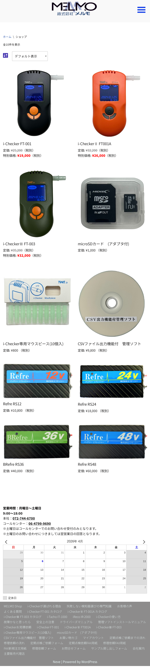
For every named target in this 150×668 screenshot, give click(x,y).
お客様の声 (124, 607)
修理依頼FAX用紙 (114, 645)
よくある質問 (13, 613)
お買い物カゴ (68, 639)
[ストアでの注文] (30, 56)
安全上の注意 (45, 623)
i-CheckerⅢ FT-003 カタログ (22, 618)
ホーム (7, 37)
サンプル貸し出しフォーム (109, 650)
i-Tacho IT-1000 (57, 618)
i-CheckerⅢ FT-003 (108, 629)
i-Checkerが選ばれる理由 (44, 607)
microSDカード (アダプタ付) (77, 634)
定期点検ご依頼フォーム (46, 645)
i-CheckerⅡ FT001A (78, 629)
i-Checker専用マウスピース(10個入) (27, 634)
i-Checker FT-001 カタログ (44, 613)
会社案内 (139, 650)
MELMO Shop (13, 607)
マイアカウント (93, 639)
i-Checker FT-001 (48, 629)
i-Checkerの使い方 (108, 618)
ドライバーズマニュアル (76, 623)
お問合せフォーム (74, 650)
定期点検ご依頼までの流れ (127, 639)
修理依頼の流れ (14, 645)
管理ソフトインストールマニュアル (122, 623)
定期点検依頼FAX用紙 (83, 645)
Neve (56, 663)
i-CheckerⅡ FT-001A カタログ (87, 613)
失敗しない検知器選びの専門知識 (89, 607)
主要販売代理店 (14, 655)
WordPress (89, 663)
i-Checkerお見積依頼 (17, 629)
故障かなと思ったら (17, 623)
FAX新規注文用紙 (15, 650)
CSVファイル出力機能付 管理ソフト (29, 639)
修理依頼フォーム (44, 650)
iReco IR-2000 (82, 618)
